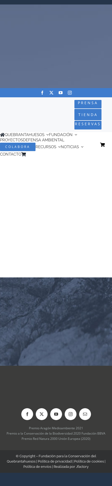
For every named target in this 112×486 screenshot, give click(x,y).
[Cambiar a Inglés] (35, 154)
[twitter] (51, 93)
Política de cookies (89, 461)
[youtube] (61, 93)
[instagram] (70, 93)
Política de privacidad (55, 461)
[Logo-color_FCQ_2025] (19, 110)
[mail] (85, 414)
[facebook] (42, 93)
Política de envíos (37, 467)
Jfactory (82, 467)
